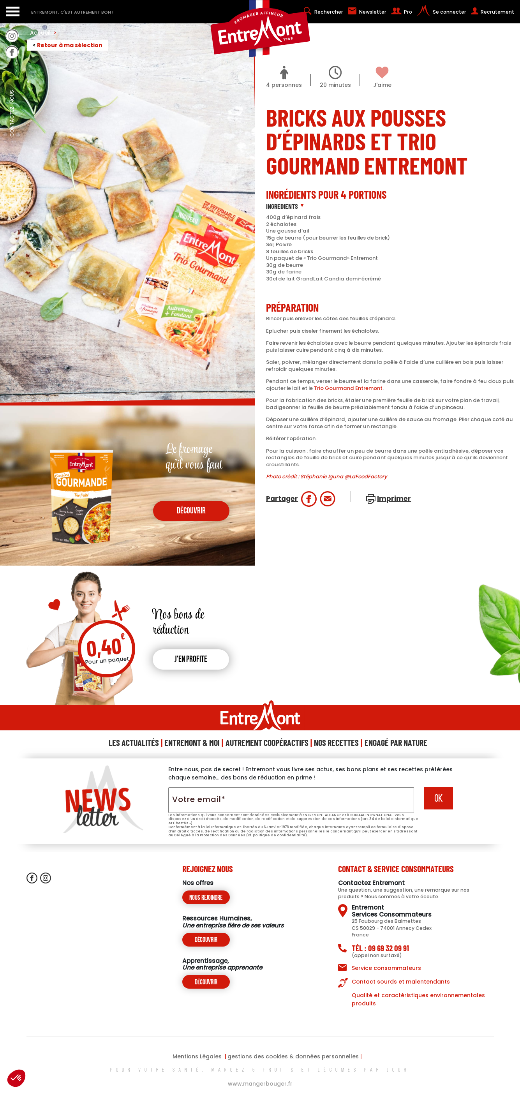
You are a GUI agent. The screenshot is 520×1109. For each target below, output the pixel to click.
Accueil (43, 33)
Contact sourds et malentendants (401, 982)
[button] (16, 1078)
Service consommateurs (386, 968)
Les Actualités (134, 742)
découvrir (191, 511)
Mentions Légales (197, 1056)
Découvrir (206, 940)
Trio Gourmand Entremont (348, 388)
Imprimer (394, 498)
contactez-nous (12, 130)
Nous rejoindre (205, 898)
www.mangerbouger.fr (260, 1084)
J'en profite (191, 660)
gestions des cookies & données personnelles (293, 1056)
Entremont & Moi (192, 742)
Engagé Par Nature (396, 742)
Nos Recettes (336, 742)
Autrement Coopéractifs (267, 742)
